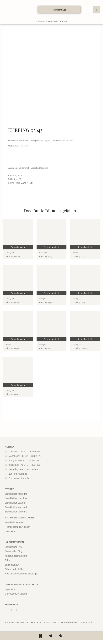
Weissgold (45, 141)
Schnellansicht (18, 247)
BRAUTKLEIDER (14, 622)
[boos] (20, 9)
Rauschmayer (66, 141)
